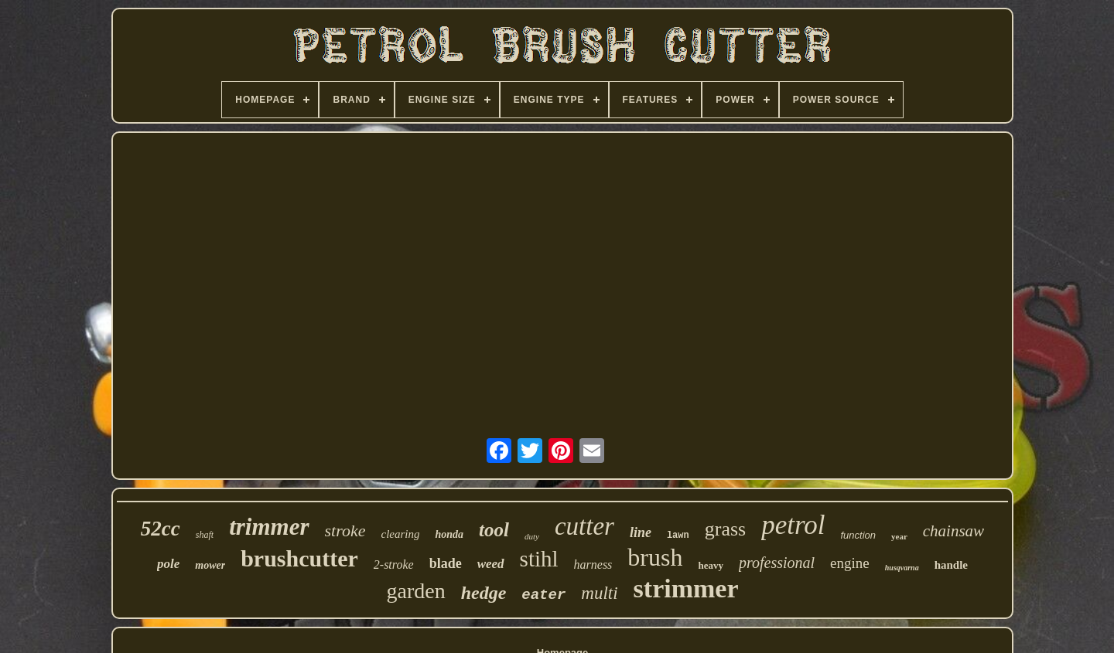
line (640, 532)
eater (543, 595)
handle (951, 565)
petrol (793, 525)
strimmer (686, 588)
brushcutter (299, 558)
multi (599, 593)
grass (725, 529)
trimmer (269, 526)
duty (532, 536)
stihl (539, 558)
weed (490, 563)
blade (445, 563)
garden (415, 591)
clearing (400, 534)
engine (850, 563)
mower (210, 565)
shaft (205, 534)
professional (777, 562)
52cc (160, 528)
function (858, 535)
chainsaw (953, 531)
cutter (584, 526)
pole (168, 563)
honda (449, 534)
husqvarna (902, 567)
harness (593, 564)
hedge (484, 593)
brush (654, 557)
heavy (710, 565)
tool (494, 529)
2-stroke (394, 564)
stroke (345, 530)
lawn (678, 535)
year (899, 536)
